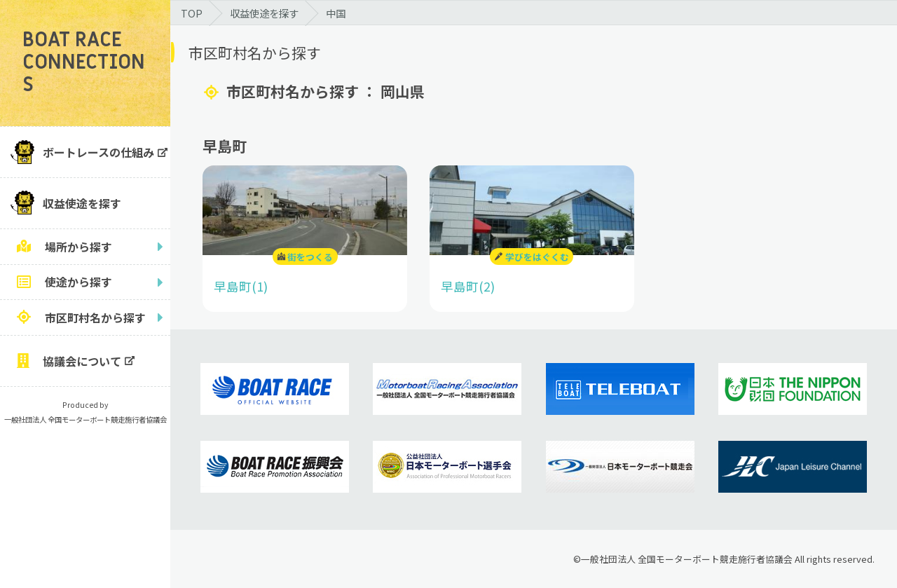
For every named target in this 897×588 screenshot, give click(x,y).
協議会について (82, 361)
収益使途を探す (82, 203)
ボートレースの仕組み (98, 152)
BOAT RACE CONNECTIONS (83, 62)
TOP (192, 13)
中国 (335, 13)
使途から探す (78, 281)
